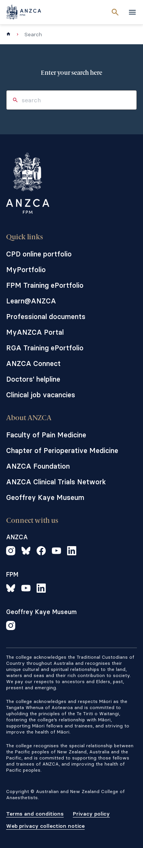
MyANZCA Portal (35, 332)
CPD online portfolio (39, 254)
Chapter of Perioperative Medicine (62, 450)
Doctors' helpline (33, 379)
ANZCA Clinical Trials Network (56, 481)
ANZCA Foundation (38, 466)
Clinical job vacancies (40, 394)
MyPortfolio (26, 269)
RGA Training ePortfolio (45, 347)
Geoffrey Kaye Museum (45, 497)
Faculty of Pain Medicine (46, 434)
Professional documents (45, 316)
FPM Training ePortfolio (45, 285)
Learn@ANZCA (31, 301)
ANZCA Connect (33, 363)
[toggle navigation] (132, 12)
